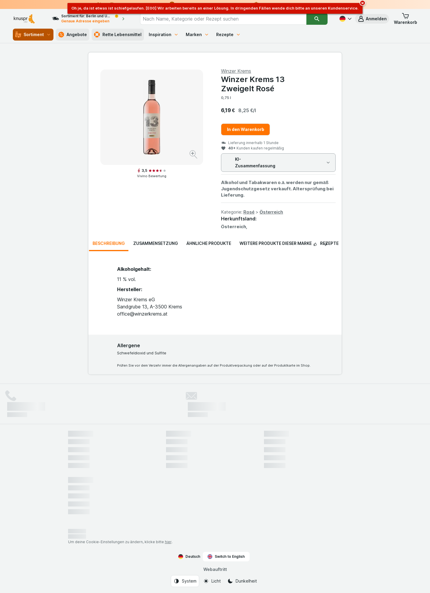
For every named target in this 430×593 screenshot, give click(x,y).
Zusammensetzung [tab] (155, 243)
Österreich (271, 212)
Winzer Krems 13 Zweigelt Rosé (253, 84)
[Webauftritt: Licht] (211, 581)
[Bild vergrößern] (194, 155)
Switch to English (226, 556)
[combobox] (223, 19)
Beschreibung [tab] (109, 243)
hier (168, 542)
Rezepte (228, 34)
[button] (372, 19)
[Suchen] (317, 19)
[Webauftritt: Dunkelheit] (242, 581)
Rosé (248, 212)
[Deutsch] (345, 19)
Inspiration (164, 34)
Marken (197, 34)
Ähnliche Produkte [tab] (208, 243)
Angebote (72, 35)
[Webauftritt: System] (185, 581)
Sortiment (33, 35)
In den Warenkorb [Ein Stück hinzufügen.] (245, 129)
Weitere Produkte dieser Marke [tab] (275, 243)
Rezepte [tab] (329, 243)
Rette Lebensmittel (118, 35)
